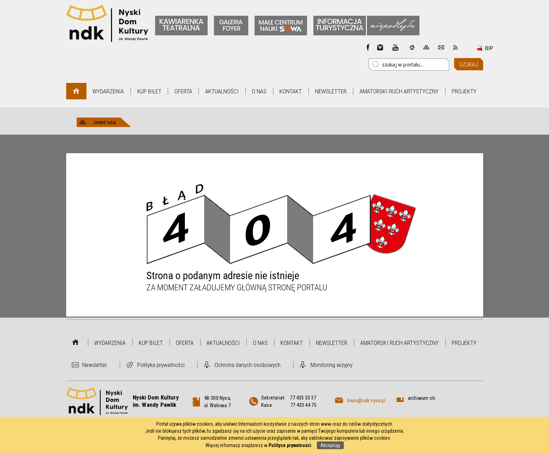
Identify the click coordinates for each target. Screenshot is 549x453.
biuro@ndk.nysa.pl (366, 400)
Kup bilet (149, 91)
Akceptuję (330, 445)
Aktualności (222, 91)
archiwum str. (422, 398)
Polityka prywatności (161, 364)
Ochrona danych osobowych (247, 364)
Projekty (464, 91)
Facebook (368, 47)
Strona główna (76, 91)
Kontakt (290, 91)
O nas (259, 91)
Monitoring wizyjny (332, 364)
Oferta (183, 91)
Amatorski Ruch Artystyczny (399, 91)
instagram (380, 47)
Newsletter (331, 91)
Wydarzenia (108, 91)
